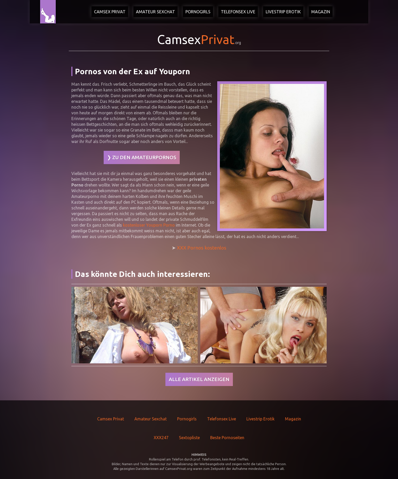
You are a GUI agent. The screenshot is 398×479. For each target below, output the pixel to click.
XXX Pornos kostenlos (201, 248)
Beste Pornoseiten (227, 437)
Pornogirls (197, 11)
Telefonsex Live (238, 11)
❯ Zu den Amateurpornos (141, 157)
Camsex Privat (110, 11)
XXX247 (161, 437)
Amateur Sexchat (155, 11)
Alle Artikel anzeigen (199, 379)
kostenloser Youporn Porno (149, 225)
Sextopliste (189, 437)
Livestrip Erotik (283, 11)
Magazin (320, 11)
